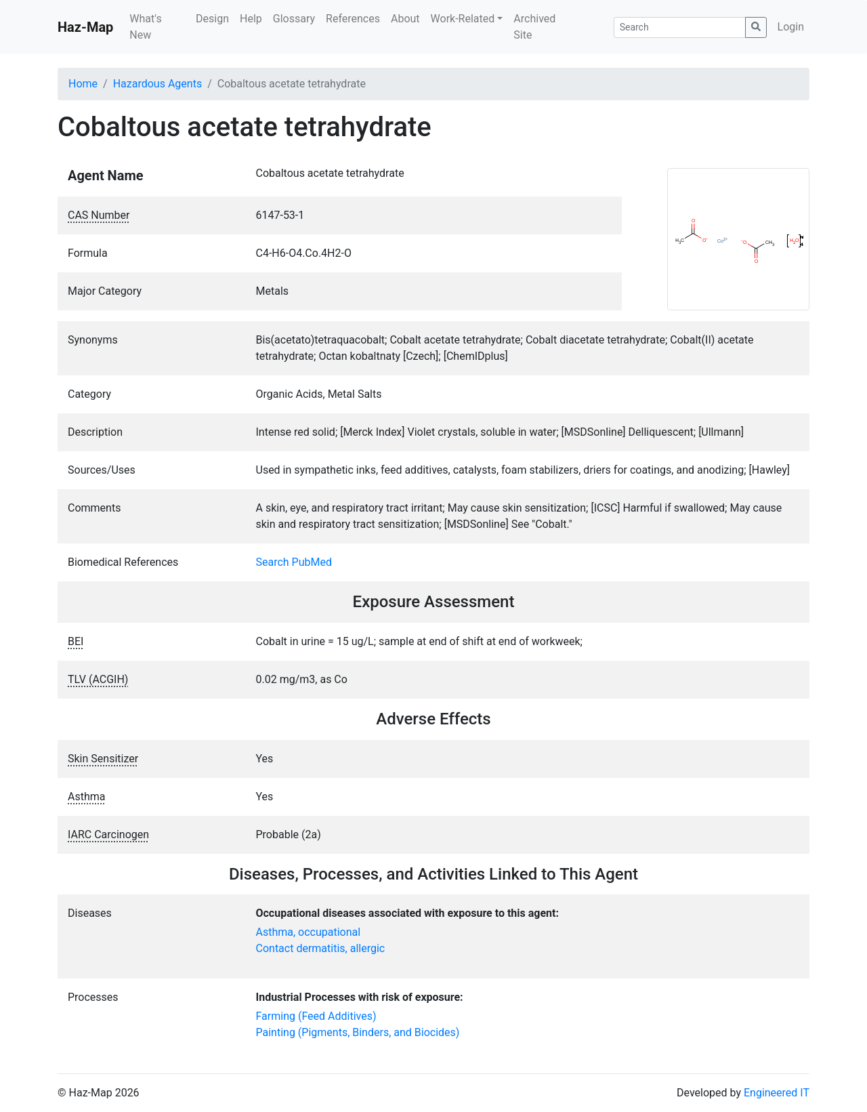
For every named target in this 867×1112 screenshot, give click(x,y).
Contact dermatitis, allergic (320, 948)
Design (212, 18)
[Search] (680, 27)
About (405, 18)
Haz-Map (85, 27)
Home (83, 83)
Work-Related (463, 18)
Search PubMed (294, 562)
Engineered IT (776, 1092)
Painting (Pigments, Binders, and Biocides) (358, 1032)
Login (791, 26)
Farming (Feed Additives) (316, 1016)
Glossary (294, 18)
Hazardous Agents (157, 83)
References (353, 18)
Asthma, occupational (308, 932)
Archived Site (534, 26)
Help (251, 18)
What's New (145, 26)
